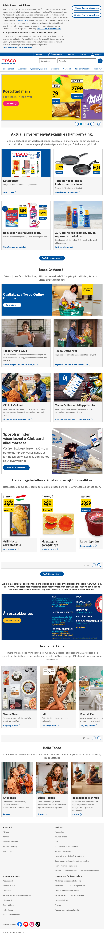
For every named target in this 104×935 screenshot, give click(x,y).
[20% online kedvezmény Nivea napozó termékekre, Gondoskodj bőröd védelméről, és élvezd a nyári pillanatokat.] (78, 225)
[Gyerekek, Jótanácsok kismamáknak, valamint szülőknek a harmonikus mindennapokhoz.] (17, 789)
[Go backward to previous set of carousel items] (94, 565)
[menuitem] (39, 54)
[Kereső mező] (77, 60)
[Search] (100, 60)
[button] (39, 54)
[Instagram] (31, 924)
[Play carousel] (99, 124)
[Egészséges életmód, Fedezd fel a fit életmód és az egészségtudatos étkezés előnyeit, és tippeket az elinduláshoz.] (87, 789)
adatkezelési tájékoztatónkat (49, 28)
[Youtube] (25, 924)
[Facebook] (19, 924)
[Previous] (77, 124)
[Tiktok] (37, 924)
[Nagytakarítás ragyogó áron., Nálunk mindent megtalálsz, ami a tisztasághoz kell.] (26, 225)
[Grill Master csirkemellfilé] (19, 522)
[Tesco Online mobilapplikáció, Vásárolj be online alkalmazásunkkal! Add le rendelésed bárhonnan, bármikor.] (78, 397)
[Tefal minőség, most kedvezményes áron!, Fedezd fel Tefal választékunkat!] (78, 172)
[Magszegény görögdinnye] (58, 522)
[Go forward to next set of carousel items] (99, 565)
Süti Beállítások (22, 20)
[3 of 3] (88, 124)
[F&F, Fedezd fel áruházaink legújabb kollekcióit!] (58, 697)
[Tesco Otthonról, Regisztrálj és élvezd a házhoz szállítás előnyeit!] (78, 343)
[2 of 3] (84, 124)
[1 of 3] (81, 124)
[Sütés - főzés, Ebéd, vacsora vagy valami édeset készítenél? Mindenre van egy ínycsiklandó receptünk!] (52, 789)
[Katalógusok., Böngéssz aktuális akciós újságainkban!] (26, 172)
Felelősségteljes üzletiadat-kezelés (18, 47)
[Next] (92, 124)
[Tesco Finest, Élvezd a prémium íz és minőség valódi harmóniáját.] (19, 697)
